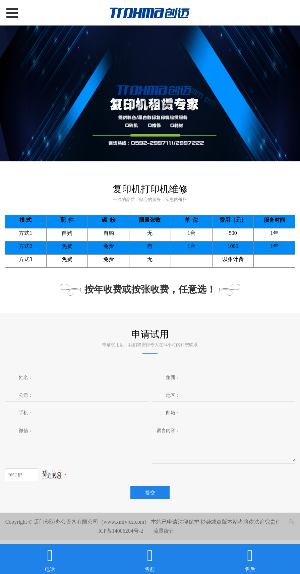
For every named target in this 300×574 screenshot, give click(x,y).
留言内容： (168, 430)
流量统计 (164, 531)
